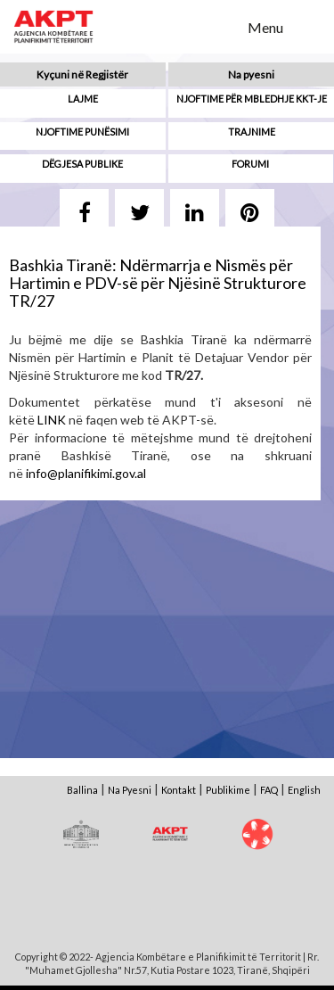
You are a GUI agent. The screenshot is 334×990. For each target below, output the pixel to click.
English (304, 790)
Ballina (82, 790)
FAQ (269, 790)
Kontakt (178, 790)
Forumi (250, 163)
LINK (51, 419)
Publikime (228, 790)
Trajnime (251, 131)
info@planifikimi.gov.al (86, 473)
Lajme (83, 98)
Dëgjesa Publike (82, 163)
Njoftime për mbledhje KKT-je (251, 98)
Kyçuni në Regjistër (82, 74)
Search (222, 26)
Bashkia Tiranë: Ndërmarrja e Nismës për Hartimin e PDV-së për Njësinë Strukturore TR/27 (157, 282)
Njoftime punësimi (82, 131)
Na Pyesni (129, 790)
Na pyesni (251, 74)
